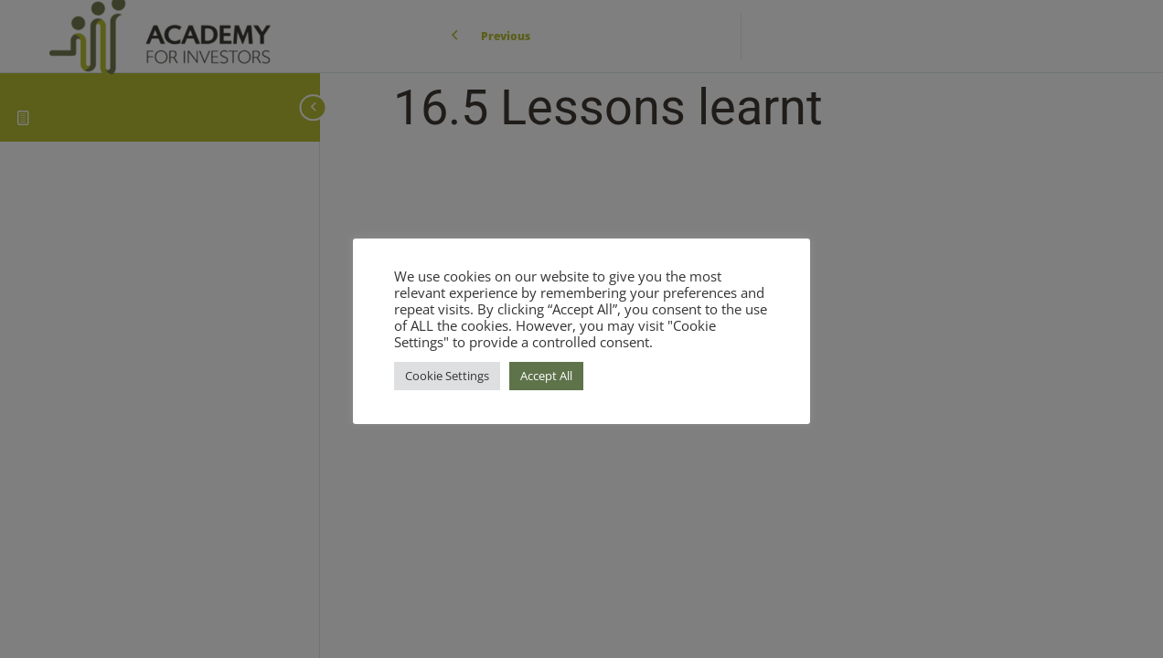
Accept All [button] (546, 375)
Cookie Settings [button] (447, 375)
